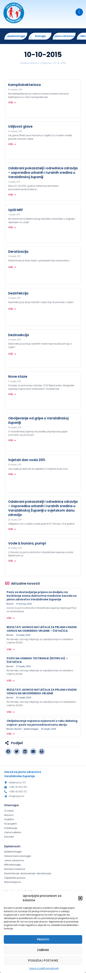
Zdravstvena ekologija (17, 856)
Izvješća (9, 819)
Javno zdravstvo (14, 860)
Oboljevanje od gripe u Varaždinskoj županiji (38, 420)
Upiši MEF (15, 210)
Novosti (10, 604)
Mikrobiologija (12, 864)
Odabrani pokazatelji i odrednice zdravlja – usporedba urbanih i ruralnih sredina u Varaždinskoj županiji (43, 172)
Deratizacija (18, 251)
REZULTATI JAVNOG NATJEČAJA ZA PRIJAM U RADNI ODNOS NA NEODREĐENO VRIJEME (42, 691)
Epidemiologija (13, 851)
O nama (9, 810)
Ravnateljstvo (12, 882)
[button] (80, 898)
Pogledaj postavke (43, 960)
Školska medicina (14, 869)
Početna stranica (29, 63)
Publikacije (10, 828)
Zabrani (43, 950)
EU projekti (10, 823)
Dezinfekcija (18, 293)
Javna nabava (12, 832)
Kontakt (9, 837)
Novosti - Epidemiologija (26, 729)
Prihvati (43, 939)
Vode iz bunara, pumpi (27, 543)
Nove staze (17, 376)
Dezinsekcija (18, 335)
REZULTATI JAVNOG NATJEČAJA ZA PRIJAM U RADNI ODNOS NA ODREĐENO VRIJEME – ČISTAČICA (42, 629)
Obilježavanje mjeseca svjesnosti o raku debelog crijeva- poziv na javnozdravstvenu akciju (42, 723)
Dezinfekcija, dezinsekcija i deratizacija (27, 873)
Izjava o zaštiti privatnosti (44, 968)
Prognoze (46, 63)
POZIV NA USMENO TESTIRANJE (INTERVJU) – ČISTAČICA (37, 660)
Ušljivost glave (20, 126)
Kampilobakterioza (24, 84)
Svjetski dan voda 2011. (27, 460)
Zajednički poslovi (14, 877)
